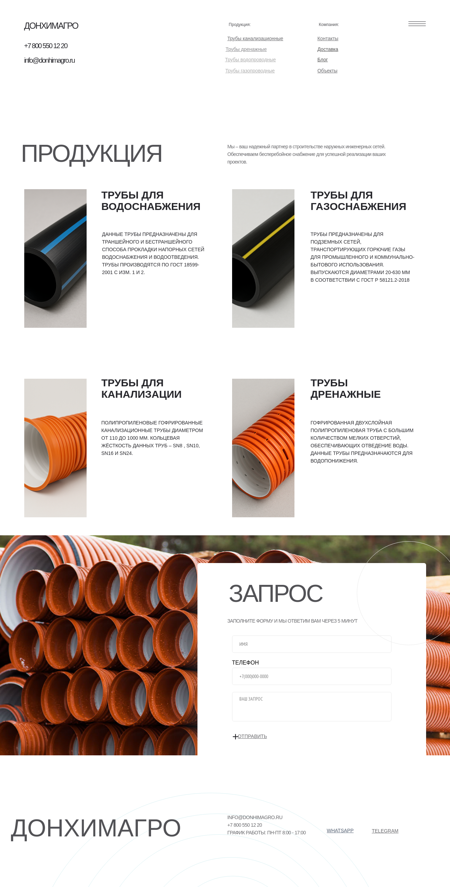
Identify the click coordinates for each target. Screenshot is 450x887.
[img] (55, 258)
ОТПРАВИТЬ (260, 737)
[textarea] (311, 706)
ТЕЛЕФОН (245, 663)
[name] (311, 644)
